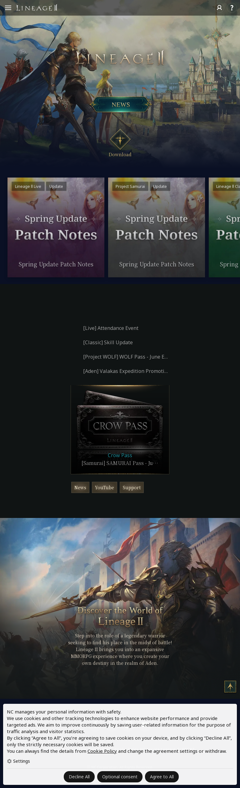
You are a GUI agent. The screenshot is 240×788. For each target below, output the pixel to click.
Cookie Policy (102, 751)
